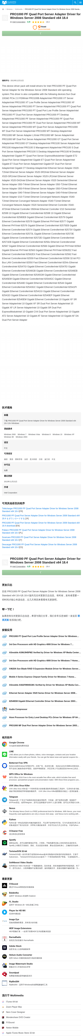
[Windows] (9, 9)
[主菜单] (80, 2)
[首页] (3, 9)
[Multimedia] (18, 9)
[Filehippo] (9, 2)
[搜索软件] (75, 2)
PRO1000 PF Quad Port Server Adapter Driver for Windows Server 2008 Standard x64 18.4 (45, 16)
